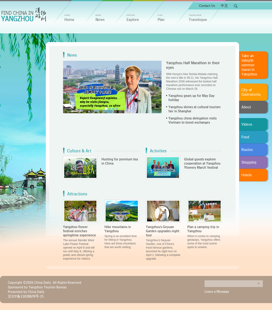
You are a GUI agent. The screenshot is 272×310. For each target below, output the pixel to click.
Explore (133, 20)
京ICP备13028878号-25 (26, 296)
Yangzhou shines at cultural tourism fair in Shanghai (194, 109)
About (246, 107)
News (99, 20)
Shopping (248, 162)
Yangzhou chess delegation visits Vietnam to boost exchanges (192, 120)
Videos (246, 124)
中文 (224, 6)
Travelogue (198, 20)
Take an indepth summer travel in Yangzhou (249, 65)
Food (245, 137)
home (69, 20)
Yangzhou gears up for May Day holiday (191, 98)
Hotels (246, 175)
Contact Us (207, 6)
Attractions (77, 194)
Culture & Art (79, 151)
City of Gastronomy (251, 92)
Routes (246, 150)
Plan (161, 20)
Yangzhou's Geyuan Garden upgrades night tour (162, 231)
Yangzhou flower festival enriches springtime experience (79, 231)
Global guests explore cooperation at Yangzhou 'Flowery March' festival (202, 163)
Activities (158, 151)
